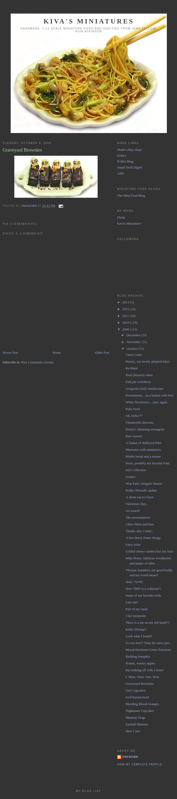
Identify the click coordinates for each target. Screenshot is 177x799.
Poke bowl (132, 409)
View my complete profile (139, 764)
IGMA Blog (125, 161)
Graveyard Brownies (139, 684)
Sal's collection (135, 470)
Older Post (102, 353)
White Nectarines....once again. (146, 402)
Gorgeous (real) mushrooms (144, 389)
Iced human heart (137, 697)
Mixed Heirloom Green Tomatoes (148, 650)
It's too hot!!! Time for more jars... (148, 643)
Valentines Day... (136, 504)
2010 (126, 323)
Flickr (121, 217)
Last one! (131, 602)
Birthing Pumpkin (137, 656)
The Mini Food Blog (131, 195)
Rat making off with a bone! (144, 670)
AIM (120, 173)
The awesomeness (137, 517)
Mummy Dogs (135, 717)
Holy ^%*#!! (134, 582)
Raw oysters (133, 436)
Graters (130, 477)
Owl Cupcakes (135, 690)
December (134, 335)
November (134, 342)
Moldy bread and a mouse (143, 456)
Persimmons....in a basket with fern (149, 395)
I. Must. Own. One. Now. (142, 677)
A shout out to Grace (139, 497)
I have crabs (133, 355)
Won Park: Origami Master (143, 483)
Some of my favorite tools (143, 595)
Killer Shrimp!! (136, 629)
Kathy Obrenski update (141, 490)
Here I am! (132, 731)
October (132, 349)
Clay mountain (135, 616)
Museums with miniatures (143, 450)
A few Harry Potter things (142, 538)
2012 (126, 309)
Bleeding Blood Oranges (142, 704)
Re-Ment (131, 368)
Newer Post (10, 353)
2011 (126, 316)
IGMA (121, 156)
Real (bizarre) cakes (139, 375)
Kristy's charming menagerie (145, 429)
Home (57, 353)
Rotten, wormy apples (140, 663)
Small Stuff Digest (129, 167)
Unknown (130, 756)
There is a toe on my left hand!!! (147, 622)
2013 (126, 302)
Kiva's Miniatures (88, 21)
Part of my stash (136, 609)
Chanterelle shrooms (139, 422)
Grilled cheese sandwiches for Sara (149, 551)
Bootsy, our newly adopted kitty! (147, 361)
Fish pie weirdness (138, 382)
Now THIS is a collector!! (143, 589)
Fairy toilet (132, 544)
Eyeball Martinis (136, 724)
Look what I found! (138, 636)
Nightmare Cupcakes (139, 711)
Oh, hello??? (134, 416)
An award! (132, 511)
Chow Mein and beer (139, 524)
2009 (126, 329)
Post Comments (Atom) (37, 362)
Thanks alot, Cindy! (139, 531)
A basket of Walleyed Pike (143, 443)
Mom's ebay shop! (129, 150)
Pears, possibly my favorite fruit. (147, 463)
